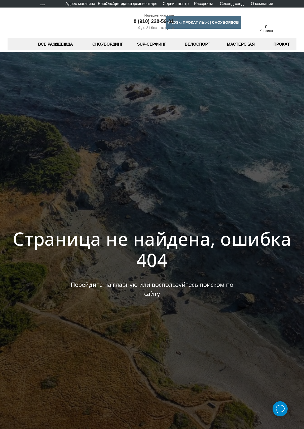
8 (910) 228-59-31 (154, 21)
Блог (102, 4)
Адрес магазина (80, 4)
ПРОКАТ (282, 44)
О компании (262, 4)
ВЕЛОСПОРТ (197, 44)
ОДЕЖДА (64, 44)
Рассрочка (203, 4)
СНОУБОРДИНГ (107, 44)
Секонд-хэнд (232, 4)
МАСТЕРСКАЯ (241, 44)
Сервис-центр (175, 4)
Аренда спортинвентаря (134, 4)
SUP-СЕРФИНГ (152, 44)
